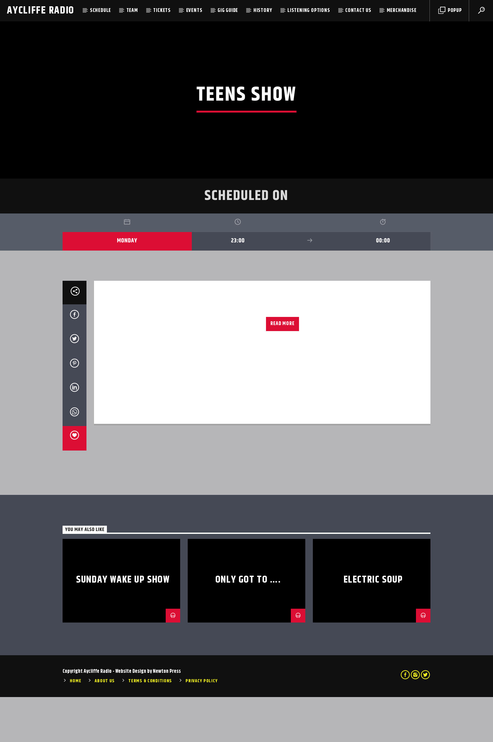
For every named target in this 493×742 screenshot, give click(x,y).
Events (194, 10)
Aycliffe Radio (40, 11)
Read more (282, 369)
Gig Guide (228, 10)
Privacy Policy (202, 726)
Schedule (100, 10)
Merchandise (402, 10)
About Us (105, 726)
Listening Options (308, 10)
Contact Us (358, 10)
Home (75, 726)
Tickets (162, 10)
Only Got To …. (248, 624)
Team (132, 10)
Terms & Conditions (150, 726)
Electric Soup (373, 624)
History (262, 10)
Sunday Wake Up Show (122, 624)
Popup (450, 10)
